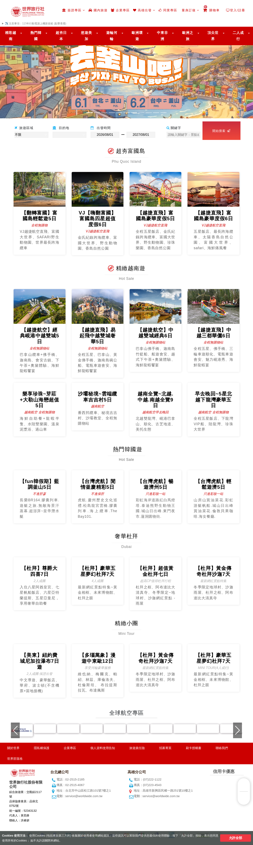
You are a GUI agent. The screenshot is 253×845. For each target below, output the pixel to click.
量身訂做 (190, 10)
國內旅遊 (98, 10)
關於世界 (13, 748)
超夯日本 (61, 36)
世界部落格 (15, 758)
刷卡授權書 (193, 748)
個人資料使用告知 (102, 748)
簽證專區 (73, 10)
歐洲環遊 (137, 36)
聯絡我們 (222, 748)
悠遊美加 (86, 36)
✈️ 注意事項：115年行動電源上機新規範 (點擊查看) (35, 23)
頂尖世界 (212, 36)
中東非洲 (162, 36)
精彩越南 (10, 36)
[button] (19, 73)
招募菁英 (165, 748)
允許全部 (235, 838)
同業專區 (168, 10)
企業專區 (120, 10)
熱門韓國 (35, 36)
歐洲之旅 (187, 36)
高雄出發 (144, 10)
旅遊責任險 (137, 748)
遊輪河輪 (111, 36)
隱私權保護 (41, 748)
